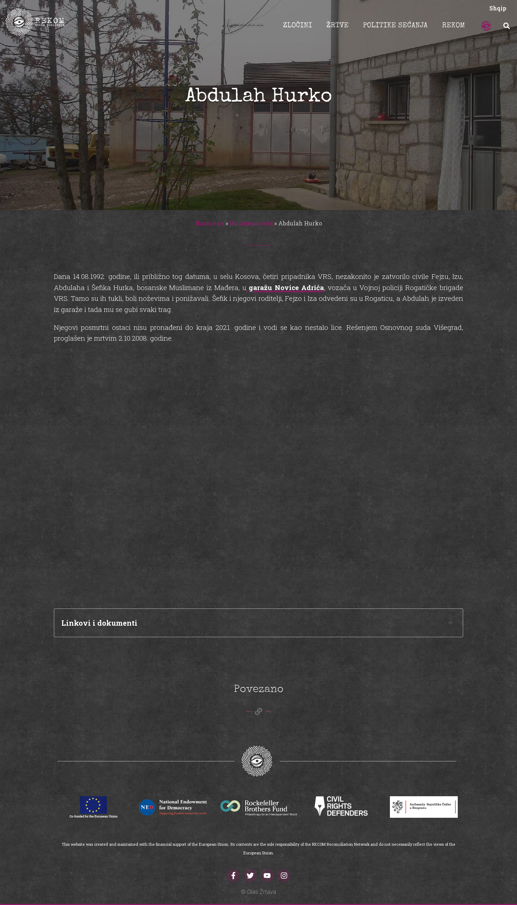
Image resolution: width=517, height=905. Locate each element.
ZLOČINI (297, 25)
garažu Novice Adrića (285, 287)
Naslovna (209, 223)
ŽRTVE (337, 25)
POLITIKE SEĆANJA (395, 25)
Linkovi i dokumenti (99, 623)
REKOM (453, 25)
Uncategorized (251, 223)
